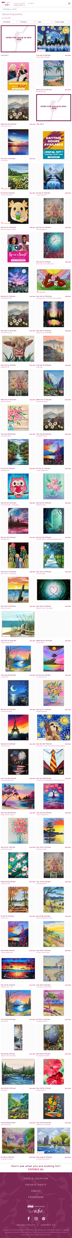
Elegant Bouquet (41, 711)
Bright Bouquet (41, 505)
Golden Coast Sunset (42, 952)
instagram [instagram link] (36, 1218)
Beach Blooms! (41, 91)
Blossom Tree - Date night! (44, 608)
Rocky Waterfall (41, 195)
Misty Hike (39, 367)
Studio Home (19, 3)
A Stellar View (5, 539)
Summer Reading (6, 711)
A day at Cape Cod (6, 642)
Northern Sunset (41, 849)
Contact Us (48, 1225)
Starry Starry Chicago (43, 57)
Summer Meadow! (6, 195)
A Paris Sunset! (5, 746)
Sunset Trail (4, 677)
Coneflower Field (6, 298)
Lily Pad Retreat (6, 1124)
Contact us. (36, 1169)
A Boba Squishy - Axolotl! (8, 229)
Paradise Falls (5, 470)
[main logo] (6, 2)
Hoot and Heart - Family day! (9, 505)
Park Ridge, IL (7, 9)
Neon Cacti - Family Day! (8, 573)
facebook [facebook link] (28, 1218)
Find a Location (36, 1178)
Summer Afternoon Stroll (44, 918)
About (36, 1191)
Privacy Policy (26, 1225)
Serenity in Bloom (41, 1021)
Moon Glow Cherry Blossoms (45, 264)
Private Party (36, 1184)
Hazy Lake (4, 1090)
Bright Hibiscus (40, 1090)
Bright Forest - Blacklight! (44, 332)
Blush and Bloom (41, 229)
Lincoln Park (40, 642)
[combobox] (10, 22)
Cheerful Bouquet (6, 849)
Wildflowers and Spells (43, 1124)
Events (31, 3)
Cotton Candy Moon (42, 814)
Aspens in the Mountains (8, 1055)
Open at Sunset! (6, 608)
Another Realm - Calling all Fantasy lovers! (49, 539)
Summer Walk (40, 573)
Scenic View (5, 918)
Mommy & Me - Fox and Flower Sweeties (48, 298)
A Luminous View (41, 677)
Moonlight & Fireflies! (42, 1055)
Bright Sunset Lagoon (7, 814)
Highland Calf (5, 367)
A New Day (4, 160)
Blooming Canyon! (42, 401)
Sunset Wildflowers (42, 470)
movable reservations (43, 1159)
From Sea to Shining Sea (44, 987)
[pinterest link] (43, 1218)
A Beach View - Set (7, 987)
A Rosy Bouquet (6, 436)
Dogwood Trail (5, 883)
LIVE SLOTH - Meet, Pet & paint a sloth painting (50, 746)
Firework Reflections (7, 780)
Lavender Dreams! (6, 1159)
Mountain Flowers (6, 126)
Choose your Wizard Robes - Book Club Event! (50, 780)
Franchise (36, 1197)
